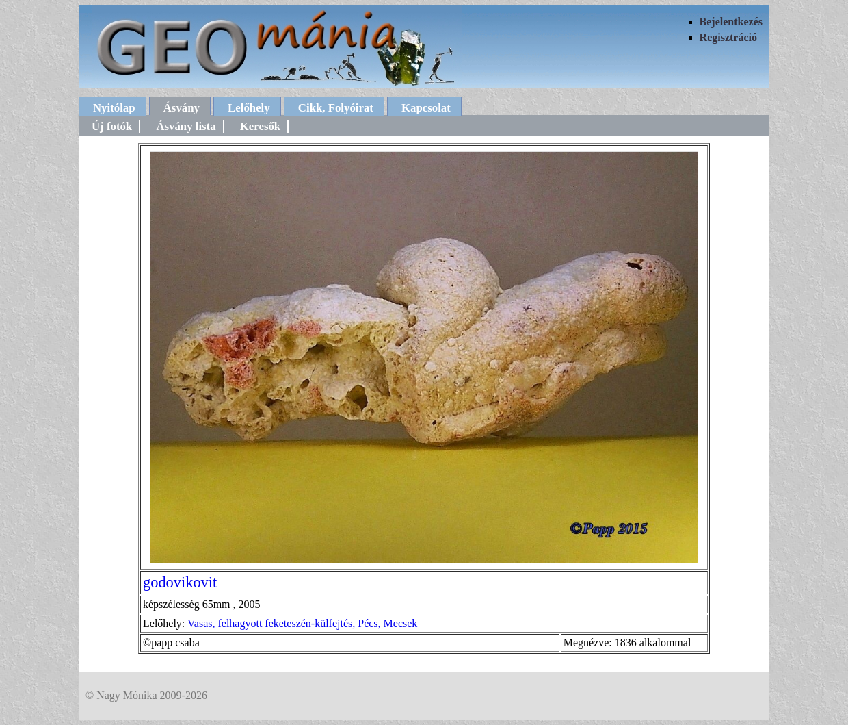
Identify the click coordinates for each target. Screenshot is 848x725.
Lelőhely (249, 107)
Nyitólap (114, 107)
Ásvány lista (185, 126)
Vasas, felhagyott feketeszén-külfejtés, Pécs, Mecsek (302, 623)
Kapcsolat (426, 107)
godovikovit (180, 582)
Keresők (260, 126)
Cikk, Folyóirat (335, 107)
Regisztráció (728, 37)
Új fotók (112, 126)
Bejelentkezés (731, 21)
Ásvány (181, 107)
